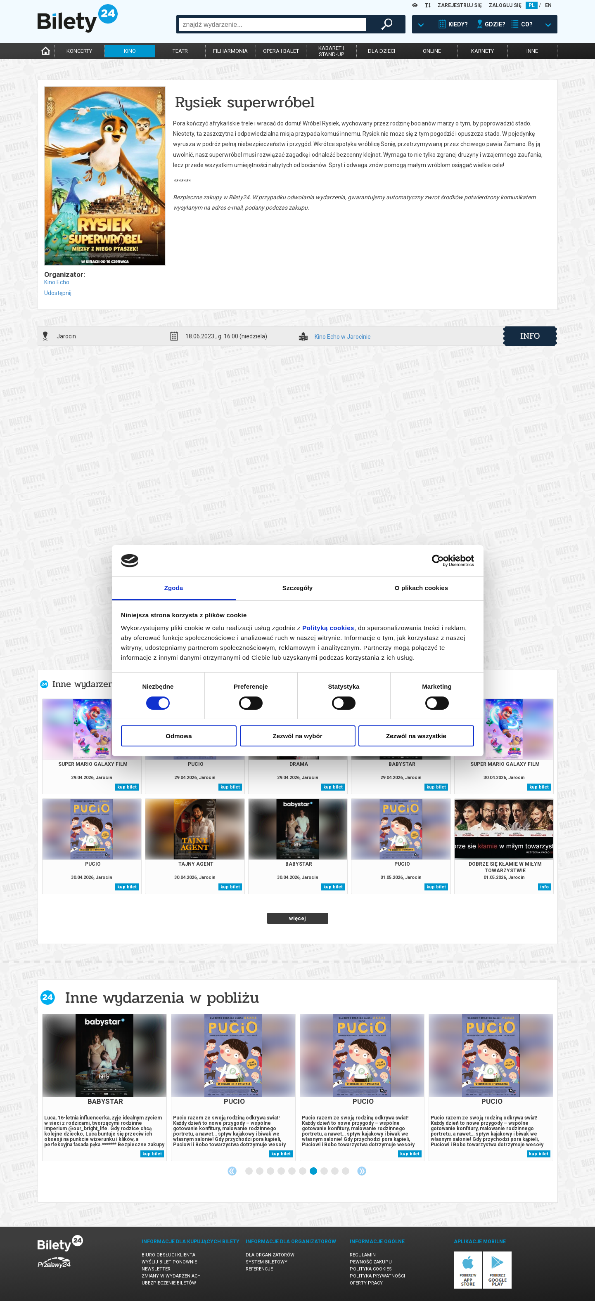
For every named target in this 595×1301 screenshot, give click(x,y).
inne (532, 51)
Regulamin (363, 1255)
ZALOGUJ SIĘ (505, 5)
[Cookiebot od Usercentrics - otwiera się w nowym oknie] (438, 561)
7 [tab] (314, 1171)
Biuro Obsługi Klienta (168, 1255)
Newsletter (156, 1269)
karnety (482, 51)
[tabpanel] (104, 1087)
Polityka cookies (371, 1269)
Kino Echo (56, 282)
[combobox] (272, 24)
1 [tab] (249, 1171)
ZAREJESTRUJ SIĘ (460, 5)
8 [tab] (324, 1171)
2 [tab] (260, 1171)
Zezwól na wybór (297, 735)
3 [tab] (271, 1171)
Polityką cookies (328, 627)
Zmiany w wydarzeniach (171, 1276)
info (530, 336)
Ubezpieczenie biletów (169, 1283)
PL (532, 5)
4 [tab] (281, 1171)
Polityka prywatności (377, 1276)
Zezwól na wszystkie (416, 735)
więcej (297, 918)
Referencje (259, 1269)
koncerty (79, 51)
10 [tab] (346, 1171)
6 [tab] (303, 1171)
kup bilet (127, 787)
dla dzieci (381, 51)
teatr (180, 51)
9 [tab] (335, 1171)
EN (548, 5)
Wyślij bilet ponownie (169, 1262)
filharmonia (230, 51)
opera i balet (281, 51)
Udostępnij (57, 293)
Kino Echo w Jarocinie (343, 337)
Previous (232, 1171)
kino (130, 51)
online (432, 51)
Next (361, 1171)
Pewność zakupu (371, 1262)
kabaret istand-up (331, 51)
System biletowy (266, 1262)
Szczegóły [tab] (297, 587)
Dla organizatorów (270, 1255)
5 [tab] (292, 1171)
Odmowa (179, 735)
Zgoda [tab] (173, 587)
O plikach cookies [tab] (421, 587)
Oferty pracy (366, 1283)
